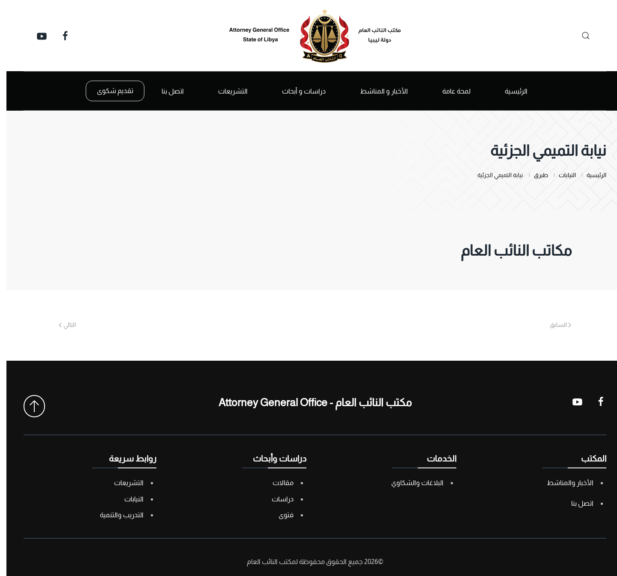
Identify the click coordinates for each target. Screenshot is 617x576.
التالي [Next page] (60, 324)
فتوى (279, 515)
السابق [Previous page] (554, 324)
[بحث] (577, 35)
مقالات (276, 482)
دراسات (276, 499)
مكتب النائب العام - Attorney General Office (308, 402)
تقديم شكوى (108, 90)
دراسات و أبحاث (297, 91)
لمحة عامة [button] (450, 91)
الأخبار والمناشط (563, 482)
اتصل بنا (166, 91)
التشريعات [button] (226, 91)
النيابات (127, 499)
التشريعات (122, 482)
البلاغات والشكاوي (411, 482)
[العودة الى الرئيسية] (308, 36)
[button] (28, 406)
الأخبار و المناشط (377, 91)
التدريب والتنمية (115, 515)
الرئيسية (509, 91)
